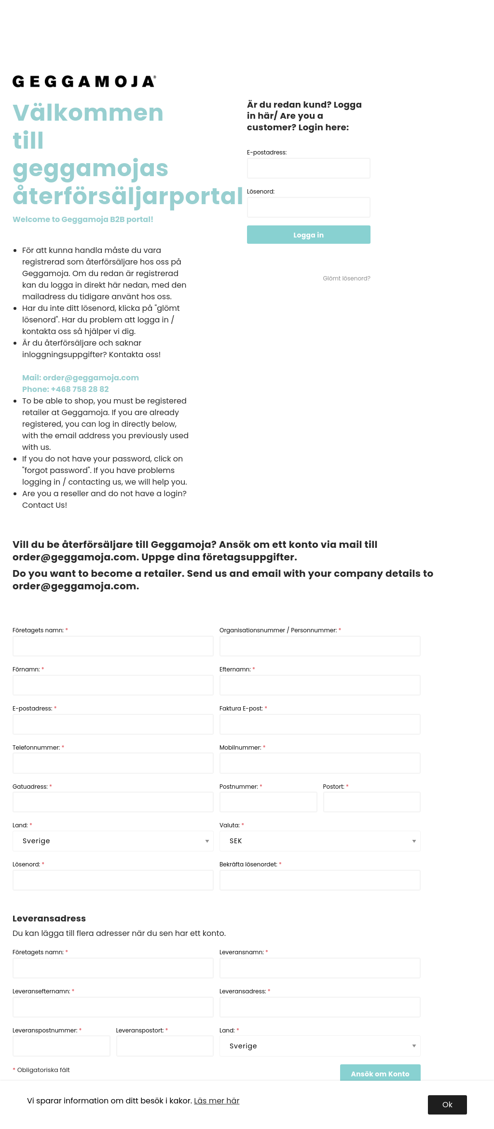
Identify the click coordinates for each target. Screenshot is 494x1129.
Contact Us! (44, 505)
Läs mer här (216, 1100)
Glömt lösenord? (346, 278)
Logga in (309, 235)
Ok (447, 1104)
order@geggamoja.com (75, 557)
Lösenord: (308, 202)
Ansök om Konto (380, 1074)
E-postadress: (308, 163)
